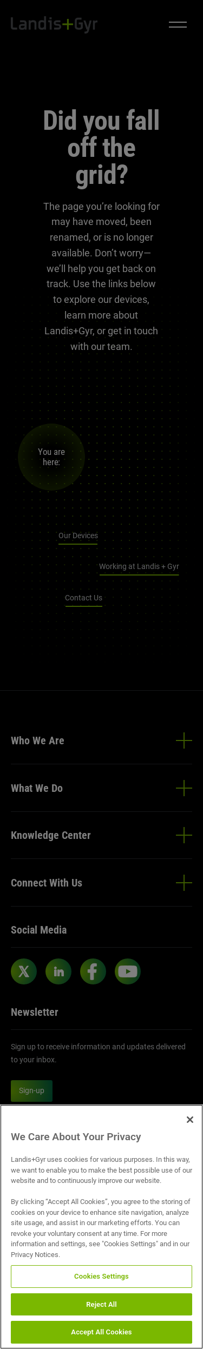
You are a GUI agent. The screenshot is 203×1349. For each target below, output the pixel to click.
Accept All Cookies (101, 1332)
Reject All (101, 1304)
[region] (101, 1227)
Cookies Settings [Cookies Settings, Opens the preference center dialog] (101, 1276)
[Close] (190, 1120)
